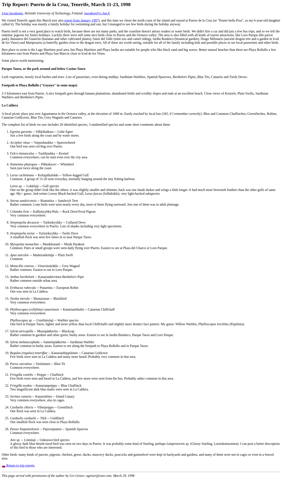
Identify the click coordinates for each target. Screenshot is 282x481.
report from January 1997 (81, 20)
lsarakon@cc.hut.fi (97, 13)
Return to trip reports (18, 465)
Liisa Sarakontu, (13, 13)
